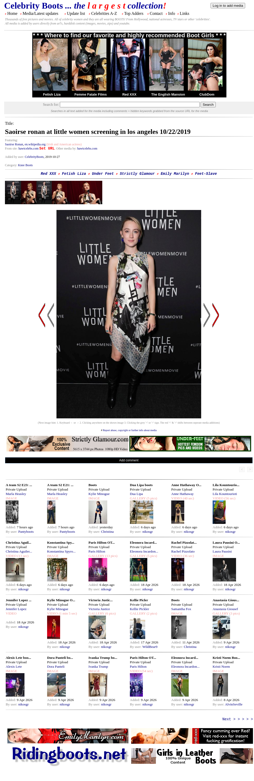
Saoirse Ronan (14, 144)
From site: (11, 148)
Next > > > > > (237, 719)
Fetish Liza (51, 94)
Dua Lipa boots (141, 485)
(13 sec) (22, 556)
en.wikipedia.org (35, 144)
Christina (107, 532)
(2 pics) (151, 613)
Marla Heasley (16, 494)
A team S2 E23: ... (19, 485)
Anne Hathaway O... (186, 485)
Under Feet (103, 174)
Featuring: (11, 140)
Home (12, 13)
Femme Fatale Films (90, 94)
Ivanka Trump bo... (102, 658)
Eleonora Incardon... (144, 551)
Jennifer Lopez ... (18, 600)
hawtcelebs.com (28, 148)
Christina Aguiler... (19, 551)
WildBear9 (149, 647)
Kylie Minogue (99, 494)
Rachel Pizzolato (183, 551)
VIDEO (176, 498)
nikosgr (147, 532)
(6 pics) (110, 613)
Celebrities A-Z (104, 13)
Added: (11, 527)
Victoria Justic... (100, 600)
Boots (92, 485)
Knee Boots (25, 165)
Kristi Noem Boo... (226, 658)
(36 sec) (188, 556)
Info (171, 13)
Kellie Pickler (139, 609)
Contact (156, 13)
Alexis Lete (14, 666)
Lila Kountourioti (225, 494)
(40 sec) (188, 498)
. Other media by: (66, 148)
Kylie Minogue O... (61, 600)
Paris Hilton (96, 551)
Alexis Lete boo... (18, 658)
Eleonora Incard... (143, 542)
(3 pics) (234, 613)
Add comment (128, 460)
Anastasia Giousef (225, 609)
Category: (11, 165)
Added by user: (15, 157)
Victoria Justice (99, 609)
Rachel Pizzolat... (184, 542)
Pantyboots (26, 532)
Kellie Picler (139, 600)
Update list (76, 13)
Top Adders (133, 13)
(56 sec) (229, 498)
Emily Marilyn (175, 174)
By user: (12, 532)
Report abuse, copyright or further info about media (130, 430)
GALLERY (138, 498)
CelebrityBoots (34, 157)
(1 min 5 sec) (67, 613)
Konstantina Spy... (60, 542)
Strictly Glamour (137, 174)
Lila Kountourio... (226, 485)
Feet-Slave (206, 174)
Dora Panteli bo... (60, 658)
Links (184, 13)
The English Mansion (168, 94)
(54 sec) (147, 671)
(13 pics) (110, 556)
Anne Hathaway (182, 494)
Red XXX (129, 94)
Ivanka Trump (98, 666)
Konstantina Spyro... (61, 551)
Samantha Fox (181, 609)
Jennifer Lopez (16, 609)
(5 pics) (151, 498)
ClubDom (206, 94)
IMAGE (11, 498)
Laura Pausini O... (226, 542)
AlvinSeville (233, 704)
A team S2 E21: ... (60, 485)
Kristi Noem (221, 666)
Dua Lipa (136, 494)
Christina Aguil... (18, 542)
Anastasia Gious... (226, 600)
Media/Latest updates (40, 13)
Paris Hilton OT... (101, 542)
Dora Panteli (56, 666)
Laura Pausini (222, 551)
